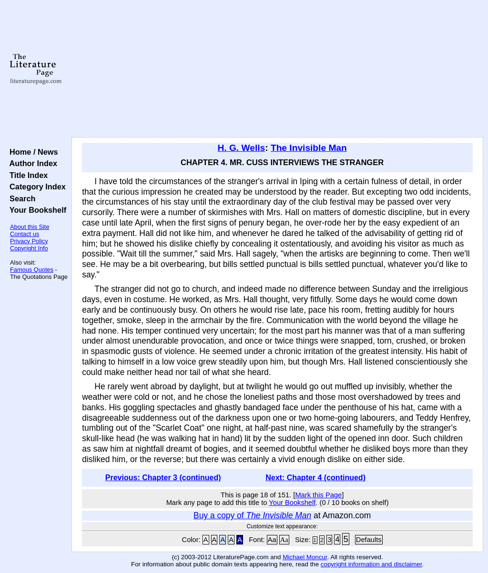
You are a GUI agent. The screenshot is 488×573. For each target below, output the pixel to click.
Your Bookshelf (35, 210)
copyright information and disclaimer (371, 564)
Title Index (26, 175)
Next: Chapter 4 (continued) (315, 478)
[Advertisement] (277, 69)
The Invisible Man (309, 148)
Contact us (24, 233)
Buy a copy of (252, 515)
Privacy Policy (29, 241)
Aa (272, 539)
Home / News (31, 152)
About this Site (30, 226)
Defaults (369, 539)
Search (20, 198)
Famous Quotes (31, 269)
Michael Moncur (305, 557)
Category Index (35, 186)
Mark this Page (318, 495)
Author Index (31, 163)
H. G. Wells (241, 148)
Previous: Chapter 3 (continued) (163, 478)
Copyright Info (29, 248)
